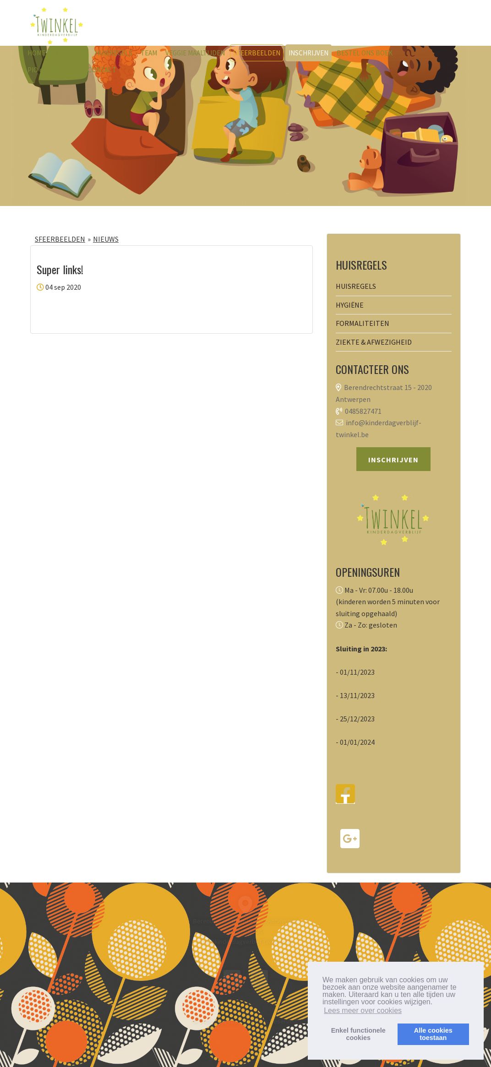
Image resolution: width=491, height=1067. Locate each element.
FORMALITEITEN (362, 323)
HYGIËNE (350, 304)
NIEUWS (106, 239)
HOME (36, 53)
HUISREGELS (113, 53)
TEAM (149, 53)
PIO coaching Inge (53, 69)
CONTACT (101, 69)
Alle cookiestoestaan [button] (433, 1034)
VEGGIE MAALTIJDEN (195, 53)
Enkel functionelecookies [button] (358, 1034)
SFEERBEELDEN (256, 53)
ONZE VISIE (70, 53)
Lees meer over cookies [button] (363, 1010)
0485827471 (363, 411)
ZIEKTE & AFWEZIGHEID (374, 342)
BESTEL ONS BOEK (365, 53)
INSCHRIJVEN (308, 53)
